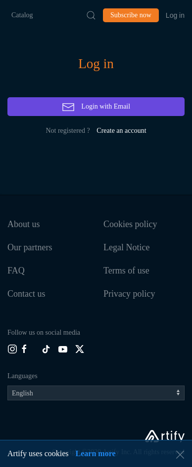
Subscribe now (130, 15)
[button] (180, 454)
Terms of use (126, 270)
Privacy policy (129, 294)
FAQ (16, 270)
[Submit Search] (91, 15)
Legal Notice (126, 247)
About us (23, 224)
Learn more (96, 453)
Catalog (22, 15)
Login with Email (96, 107)
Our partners (29, 247)
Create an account (121, 130)
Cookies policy (130, 224)
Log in (175, 15)
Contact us (26, 294)
